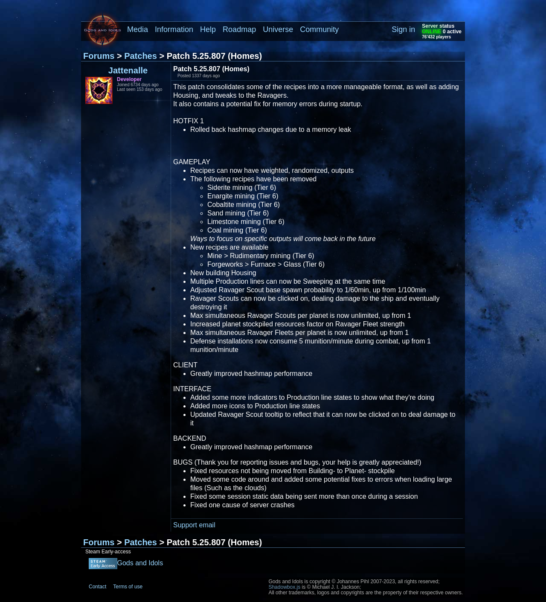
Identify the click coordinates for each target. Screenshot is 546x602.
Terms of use (127, 587)
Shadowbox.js (284, 587)
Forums (98, 56)
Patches (140, 56)
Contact (97, 587)
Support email (194, 525)
